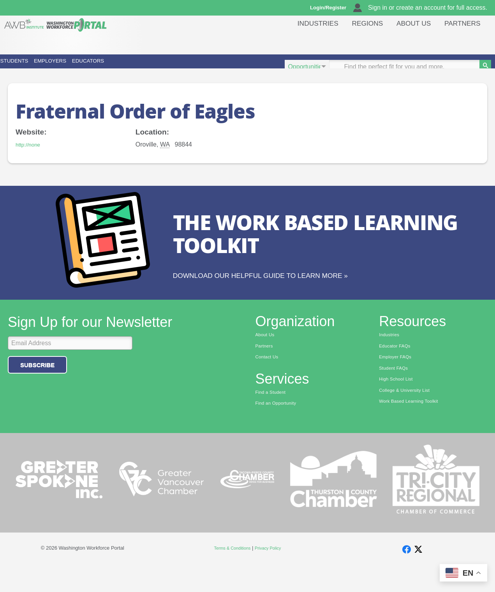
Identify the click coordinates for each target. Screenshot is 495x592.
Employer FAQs (398, 379)
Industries (305, 40)
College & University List (409, 415)
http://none (30, 155)
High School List (399, 403)
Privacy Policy (271, 573)
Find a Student (273, 415)
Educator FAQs (398, 367)
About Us (408, 40)
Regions (358, 40)
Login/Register (331, 8)
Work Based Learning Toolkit (414, 427)
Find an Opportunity (280, 427)
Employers (108, 66)
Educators (187, 66)
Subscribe (37, 385)
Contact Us (269, 379)
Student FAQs (396, 391)
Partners (460, 40)
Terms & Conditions (230, 573)
